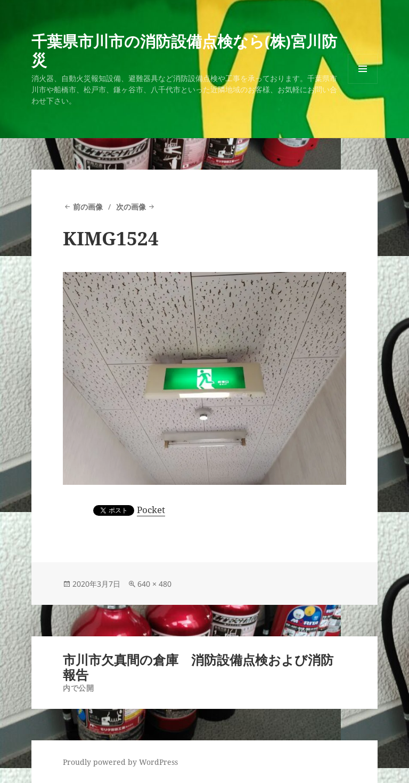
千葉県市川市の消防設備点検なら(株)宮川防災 (184, 50)
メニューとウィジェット (362, 83)
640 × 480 (154, 584)
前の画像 (88, 207)
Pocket (151, 510)
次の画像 (131, 207)
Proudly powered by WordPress (120, 762)
